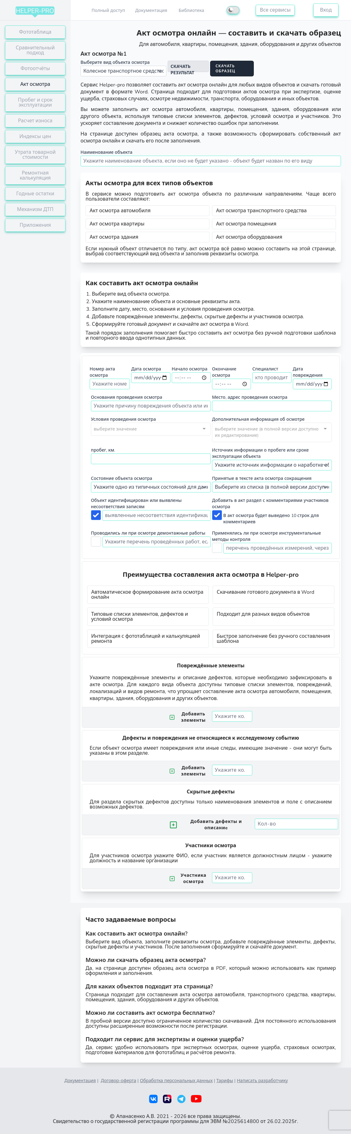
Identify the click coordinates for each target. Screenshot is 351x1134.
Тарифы (224, 1081)
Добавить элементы (187, 717)
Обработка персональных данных (176, 1081)
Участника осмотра (188, 878)
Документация (80, 1081)
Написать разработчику (262, 1081)
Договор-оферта (118, 1081)
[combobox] (151, 429)
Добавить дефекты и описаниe (205, 825)
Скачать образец (225, 69)
